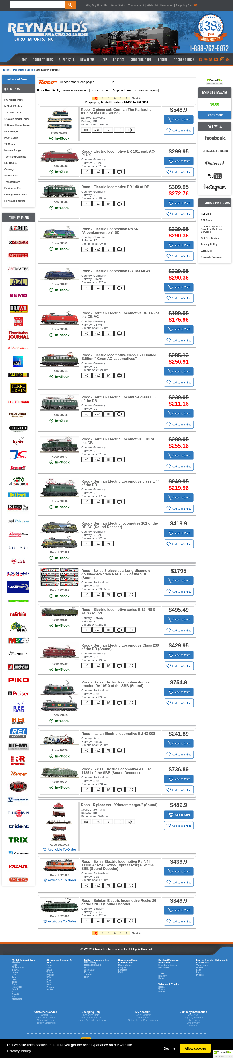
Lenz (198, 972)
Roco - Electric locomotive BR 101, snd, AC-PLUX (118, 153)
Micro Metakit (125, 965)
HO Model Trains (14, 99)
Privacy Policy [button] (19, 1051)
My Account (143, 1017)
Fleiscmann (18, 967)
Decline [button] (169, 1048)
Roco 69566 (59, 329)
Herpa (161, 987)
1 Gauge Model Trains (17, 119)
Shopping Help (91, 1015)
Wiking (162, 989)
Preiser (50, 975)
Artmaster (89, 970)
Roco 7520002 (59, 875)
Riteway (162, 976)
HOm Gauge (11, 137)
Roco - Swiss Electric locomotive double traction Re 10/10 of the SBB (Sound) (115, 684)
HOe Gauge (11, 131)
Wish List (152, 5)
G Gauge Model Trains (17, 125)
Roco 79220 (59, 663)
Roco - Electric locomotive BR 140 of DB (115, 187)
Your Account (136, 5)
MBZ (48, 984)
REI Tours (206, 220)
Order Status (118, 5)
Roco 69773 (59, 456)
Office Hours (193, 1020)
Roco (30, 69)
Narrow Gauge (12, 150)
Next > (136, 98)
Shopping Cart (187, 5)
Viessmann (202, 965)
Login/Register (143, 1015)
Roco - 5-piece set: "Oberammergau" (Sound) (119, 805)
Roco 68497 (59, 284)
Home (7, 69)
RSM (48, 977)
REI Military (90, 962)
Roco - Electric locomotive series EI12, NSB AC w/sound (118, 611)
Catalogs (9, 169)
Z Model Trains (13, 112)
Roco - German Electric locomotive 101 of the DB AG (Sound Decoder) (119, 525)
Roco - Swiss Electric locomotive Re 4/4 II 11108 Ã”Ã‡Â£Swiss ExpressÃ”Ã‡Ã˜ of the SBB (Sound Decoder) (117, 865)
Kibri (48, 967)
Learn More (214, 115)
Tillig (14, 982)
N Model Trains (13, 106)
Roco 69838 (59, 501)
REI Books (10, 163)
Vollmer (50, 972)
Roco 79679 (59, 750)
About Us (193, 1015)
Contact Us (45, 1015)
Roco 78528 (59, 619)
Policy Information (91, 1017)
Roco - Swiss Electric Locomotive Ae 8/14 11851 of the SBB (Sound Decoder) (116, 771)
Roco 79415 (59, 715)
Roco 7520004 (59, 916)
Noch (49, 970)
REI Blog (206, 213)
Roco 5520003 (59, 844)
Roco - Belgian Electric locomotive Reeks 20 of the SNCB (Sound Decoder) (118, 902)
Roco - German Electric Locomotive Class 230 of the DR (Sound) (120, 647)
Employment (193, 1022)
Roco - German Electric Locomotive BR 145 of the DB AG (120, 315)
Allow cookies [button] (195, 1048)
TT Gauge (10, 144)
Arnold (15, 994)
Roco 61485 (59, 132)
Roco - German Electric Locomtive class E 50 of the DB (119, 399)
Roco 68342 (59, 166)
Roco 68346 (59, 202)
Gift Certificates (210, 238)
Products (18, 69)
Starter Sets (11, 175)
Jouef (15, 989)
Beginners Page (13, 188)
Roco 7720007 (59, 590)
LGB (14, 979)
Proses (50, 987)
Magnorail (17, 999)
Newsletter (166, 5)
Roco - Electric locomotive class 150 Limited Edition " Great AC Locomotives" (118, 357)
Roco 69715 (59, 415)
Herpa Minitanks (92, 965)
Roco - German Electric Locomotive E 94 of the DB (117, 441)
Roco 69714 (59, 371)
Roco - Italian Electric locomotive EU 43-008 (118, 734)
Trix (14, 977)
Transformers (12, 182)
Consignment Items (15, 194)
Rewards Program (211, 257)
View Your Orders (45, 1017)
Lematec (122, 970)
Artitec (49, 989)
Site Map (193, 1025)
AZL (14, 991)
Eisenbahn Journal (168, 965)
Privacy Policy (209, 244)
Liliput (15, 972)
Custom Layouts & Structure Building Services (211, 229)
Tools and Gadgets (15, 156)
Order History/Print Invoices (143, 1020)
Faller (49, 965)
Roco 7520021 (59, 552)
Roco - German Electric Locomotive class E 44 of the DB (120, 483)
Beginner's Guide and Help (91, 1020)
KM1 (14, 996)
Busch (49, 982)
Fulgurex (122, 967)
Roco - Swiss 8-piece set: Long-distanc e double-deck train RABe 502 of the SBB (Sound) (115, 574)
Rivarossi (17, 987)
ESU (198, 970)
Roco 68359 (59, 243)
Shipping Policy (45, 1020)
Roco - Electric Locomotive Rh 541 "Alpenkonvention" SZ (110, 230)
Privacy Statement (45, 1022)
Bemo (15, 984)
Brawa (15, 970)
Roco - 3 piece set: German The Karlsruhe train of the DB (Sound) (116, 111)
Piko (14, 974)
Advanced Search (18, 79)
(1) (95, 98)
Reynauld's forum (14, 200)
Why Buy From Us (96, 5)
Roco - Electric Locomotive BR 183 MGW (115, 271)
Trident (88, 974)
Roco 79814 (59, 781)
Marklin (16, 962)
